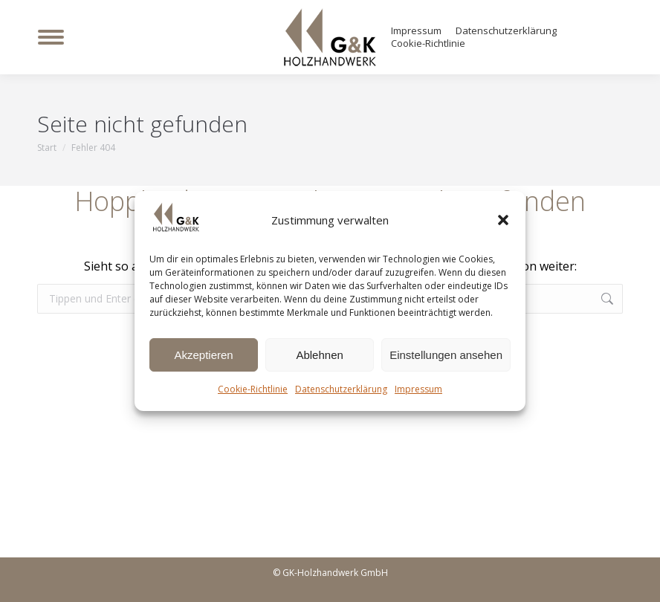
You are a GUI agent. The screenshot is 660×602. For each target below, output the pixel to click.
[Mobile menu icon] (51, 37)
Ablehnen (319, 355)
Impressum (418, 389)
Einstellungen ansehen (445, 355)
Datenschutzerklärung (341, 389)
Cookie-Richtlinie (253, 389)
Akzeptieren (203, 355)
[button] (503, 220)
